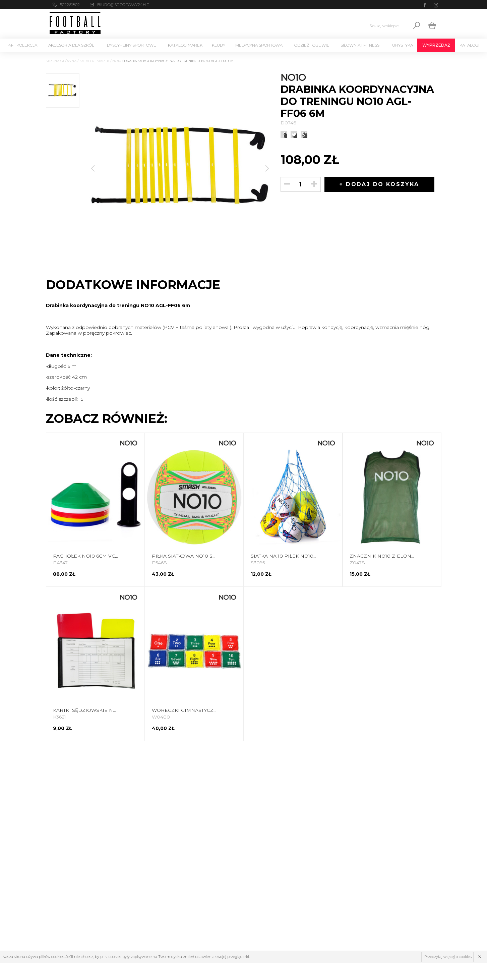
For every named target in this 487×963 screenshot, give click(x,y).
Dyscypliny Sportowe (131, 45)
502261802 (70, 4)
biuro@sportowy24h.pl (124, 4)
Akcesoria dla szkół (71, 45)
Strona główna (61, 61)
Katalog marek (185, 45)
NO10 (116, 61)
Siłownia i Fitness (360, 45)
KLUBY (218, 45)
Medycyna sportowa (259, 45)
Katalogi (469, 45)
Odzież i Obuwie (311, 45)
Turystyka (401, 45)
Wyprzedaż (436, 45)
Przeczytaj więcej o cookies (448, 956)
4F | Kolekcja (22, 45)
